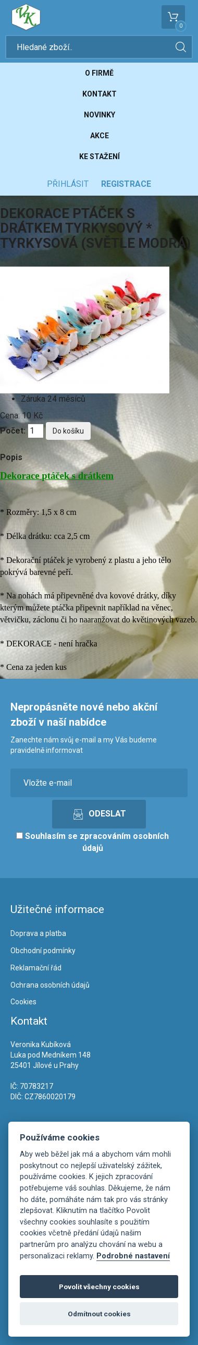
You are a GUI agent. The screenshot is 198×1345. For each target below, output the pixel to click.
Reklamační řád (35, 968)
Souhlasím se (92, 842)
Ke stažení (99, 156)
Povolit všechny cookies (99, 1286)
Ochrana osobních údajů (50, 985)
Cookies (23, 1002)
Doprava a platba (38, 933)
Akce (99, 135)
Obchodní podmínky (43, 950)
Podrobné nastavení (133, 1256)
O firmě (99, 73)
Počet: (13, 431)
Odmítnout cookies (99, 1314)
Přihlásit (68, 184)
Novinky (99, 115)
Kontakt (99, 94)
